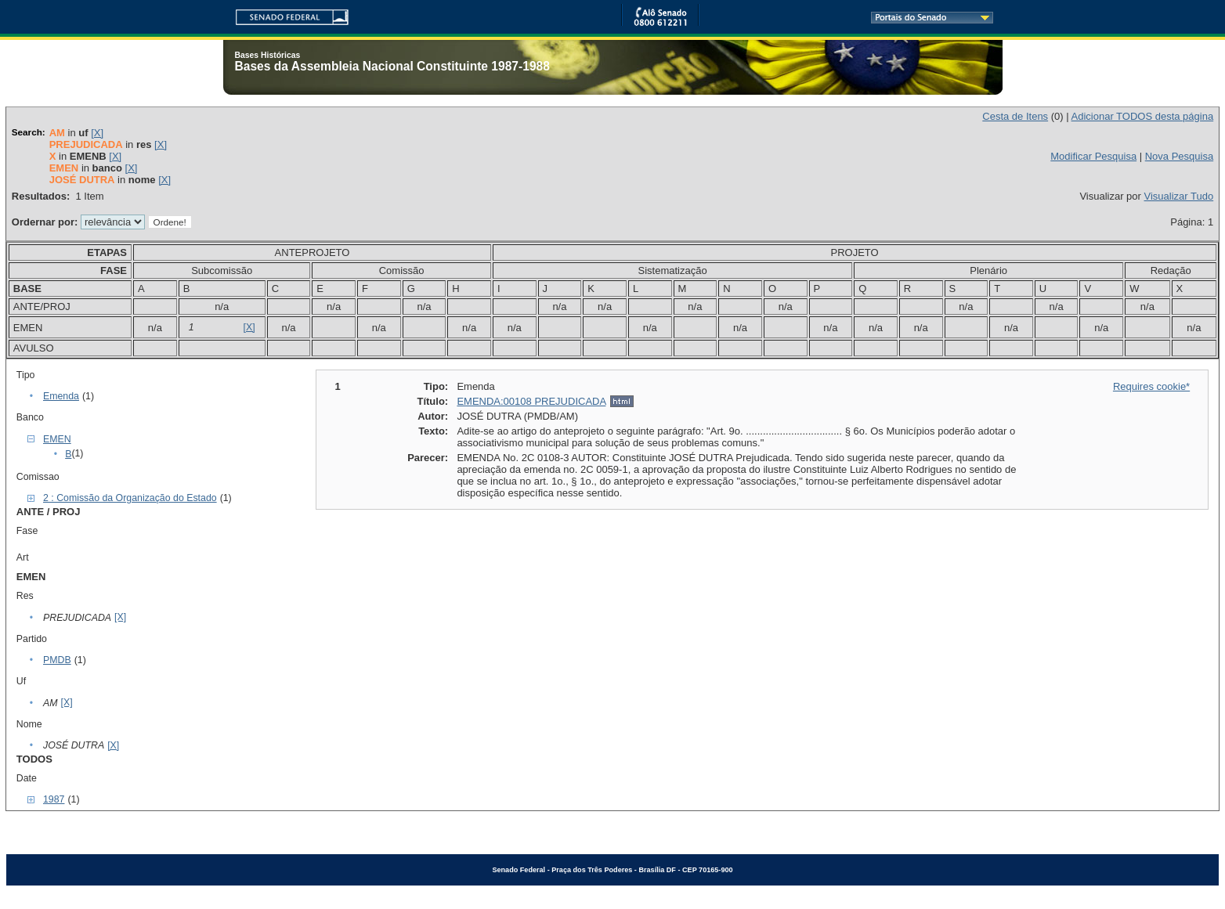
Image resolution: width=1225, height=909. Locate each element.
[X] (97, 133)
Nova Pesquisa (1179, 156)
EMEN (57, 439)
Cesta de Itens (1015, 116)
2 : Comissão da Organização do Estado (130, 497)
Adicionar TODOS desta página (1142, 116)
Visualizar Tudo (1179, 196)
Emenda (61, 396)
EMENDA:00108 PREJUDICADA (531, 401)
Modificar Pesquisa (1093, 156)
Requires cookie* (1151, 386)
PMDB (57, 660)
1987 (53, 799)
